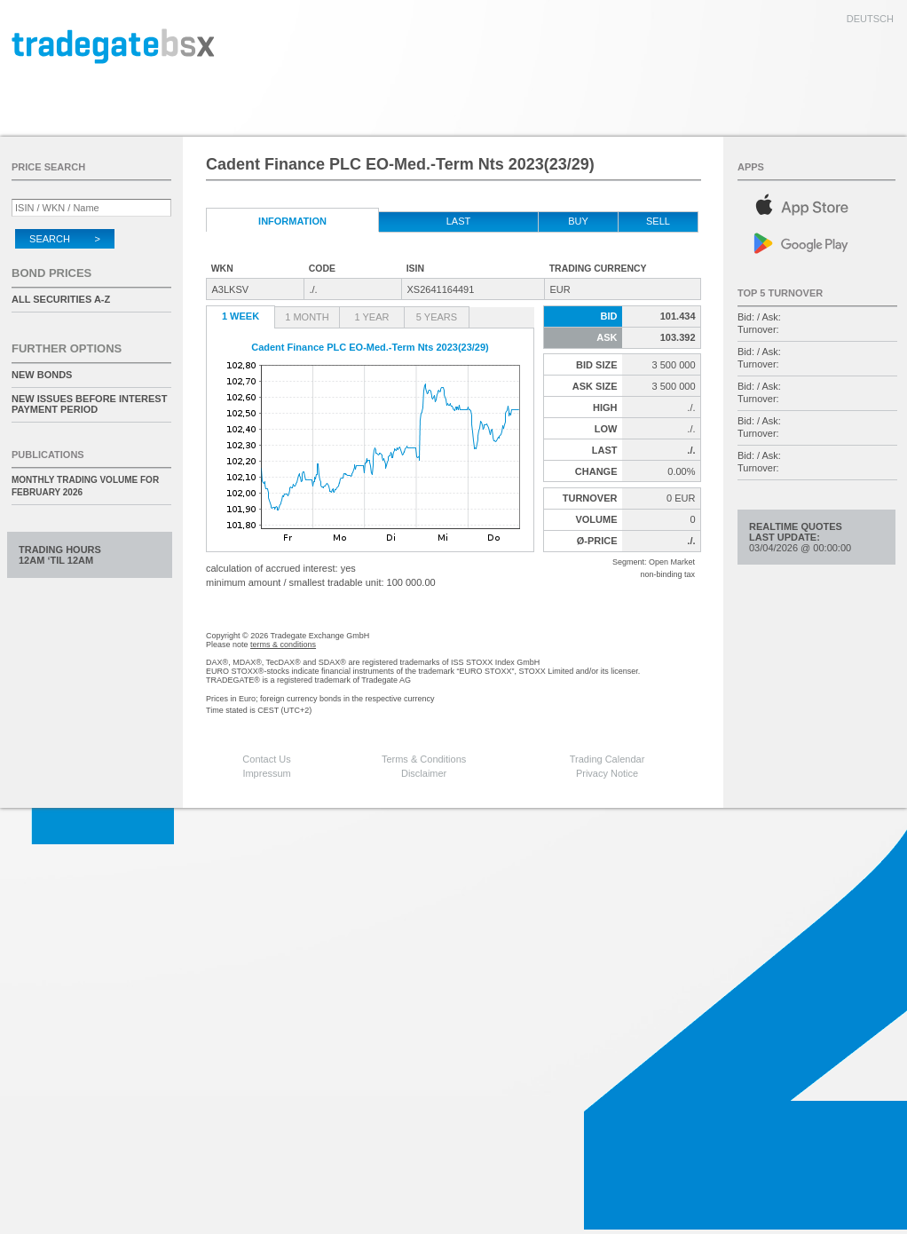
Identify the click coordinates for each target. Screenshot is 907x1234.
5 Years (436, 317)
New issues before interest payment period (89, 404)
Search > (64, 238)
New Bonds (42, 374)
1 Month (307, 317)
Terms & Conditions (424, 759)
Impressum (266, 773)
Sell (658, 221)
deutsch (870, 18)
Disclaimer (423, 773)
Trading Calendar (607, 759)
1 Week (240, 316)
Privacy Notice (607, 773)
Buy (578, 221)
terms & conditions (283, 644)
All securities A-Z (61, 299)
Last (458, 221)
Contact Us (266, 759)
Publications (48, 454)
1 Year (372, 317)
